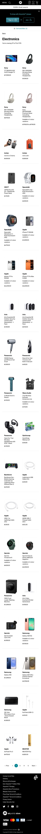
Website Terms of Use (9, 791)
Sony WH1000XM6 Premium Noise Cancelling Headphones (27, 113)
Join (27, 20)
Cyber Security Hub (8, 802)
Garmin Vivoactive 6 (8, 556)
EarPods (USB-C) (27, 712)
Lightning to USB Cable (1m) (27, 478)
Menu (4, 3)
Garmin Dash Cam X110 (8, 636)
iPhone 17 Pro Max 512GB (28, 277)
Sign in (11, 20)
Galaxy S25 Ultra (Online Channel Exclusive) (27, 676)
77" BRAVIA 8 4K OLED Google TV (9, 71)
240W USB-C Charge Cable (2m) (26, 520)
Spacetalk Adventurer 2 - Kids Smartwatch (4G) (9, 234)
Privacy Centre (7, 799)
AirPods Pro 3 (8, 751)
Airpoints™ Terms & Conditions (12, 797)
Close (39, 11)
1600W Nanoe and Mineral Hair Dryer (9, 359)
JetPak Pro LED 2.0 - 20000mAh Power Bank (9, 191)
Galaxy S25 (7, 675)
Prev (7, 766)
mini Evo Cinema (9, 156)
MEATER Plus (26, 751)
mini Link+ (25, 156)
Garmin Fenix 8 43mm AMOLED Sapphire (27, 557)
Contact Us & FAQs (8, 776)
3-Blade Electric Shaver (9, 396)
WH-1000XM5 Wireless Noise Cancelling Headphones (9, 112)
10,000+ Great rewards (20, 7)
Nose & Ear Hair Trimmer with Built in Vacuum (27, 359)
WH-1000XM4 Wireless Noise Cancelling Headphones (27, 73)
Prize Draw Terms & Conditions (12, 794)
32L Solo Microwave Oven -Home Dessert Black (9, 714)
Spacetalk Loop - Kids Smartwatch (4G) (27, 191)
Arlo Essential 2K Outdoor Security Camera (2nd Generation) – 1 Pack (9, 320)
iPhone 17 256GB (27, 232)
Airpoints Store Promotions (11, 789)
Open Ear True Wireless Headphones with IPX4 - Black (9, 440)
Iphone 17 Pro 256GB (8, 277)
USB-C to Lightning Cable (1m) (9, 520)
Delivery (5, 778)
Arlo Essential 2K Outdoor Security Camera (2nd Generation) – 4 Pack (27, 320)
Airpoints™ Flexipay (8, 786)
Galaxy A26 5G (27, 636)
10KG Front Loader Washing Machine (9, 600)
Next (33, 766)
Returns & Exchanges (9, 781)
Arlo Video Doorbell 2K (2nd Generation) (27, 600)
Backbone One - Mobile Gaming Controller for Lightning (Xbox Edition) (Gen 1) (9, 480)
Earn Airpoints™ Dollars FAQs (11, 784)
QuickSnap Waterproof (26, 439)
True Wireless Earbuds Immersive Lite (27, 397)
